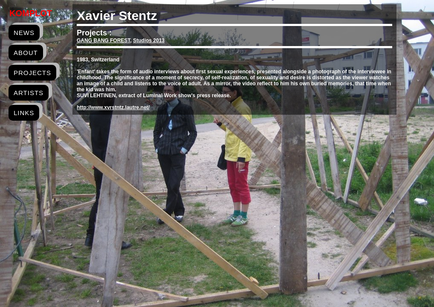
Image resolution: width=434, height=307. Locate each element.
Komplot (30, 13)
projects (32, 72)
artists (28, 92)
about (26, 52)
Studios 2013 (149, 40)
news (24, 32)
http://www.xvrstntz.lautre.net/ (113, 107)
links (24, 112)
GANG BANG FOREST (103, 40)
